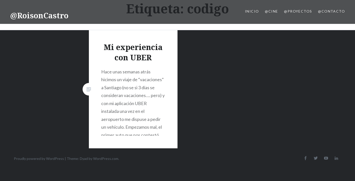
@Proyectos (298, 11)
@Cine (271, 11)
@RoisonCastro (39, 15)
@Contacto (331, 11)
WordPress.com (105, 158)
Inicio (252, 11)
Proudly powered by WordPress (39, 158)
